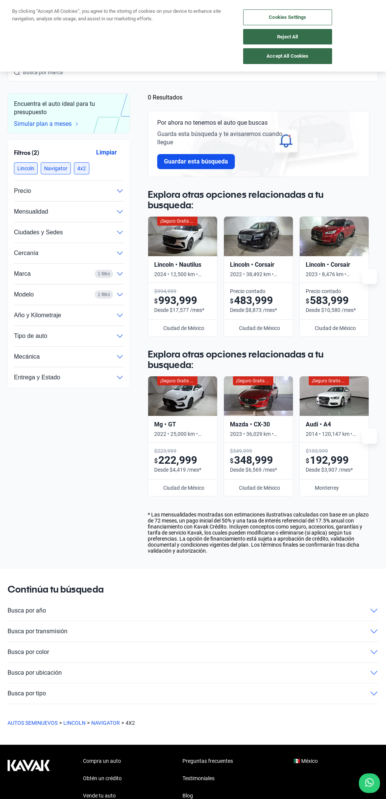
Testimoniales (198, 628)
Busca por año (193, 460)
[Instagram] (32, 711)
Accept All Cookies (287, 56)
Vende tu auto (99, 645)
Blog (187, 645)
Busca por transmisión (193, 481)
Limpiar (106, 152)
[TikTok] (104, 711)
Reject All (287, 37)
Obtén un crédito (102, 628)
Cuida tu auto (99, 662)
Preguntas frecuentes (207, 610)
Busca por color (193, 501)
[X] (68, 711)
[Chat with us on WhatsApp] (369, 783)
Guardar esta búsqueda (196, 161)
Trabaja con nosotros (207, 662)
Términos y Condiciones (230, 769)
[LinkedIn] (86, 711)
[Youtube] (50, 711)
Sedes (90, 680)
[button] (26, 168)
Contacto (193, 680)
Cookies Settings (287, 17)
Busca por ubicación (193, 522)
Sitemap (316, 769)
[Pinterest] (122, 711)
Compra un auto (102, 610)
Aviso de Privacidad (173, 769)
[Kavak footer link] (29, 646)
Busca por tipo (193, 543)
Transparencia (282, 769)
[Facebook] (14, 711)
